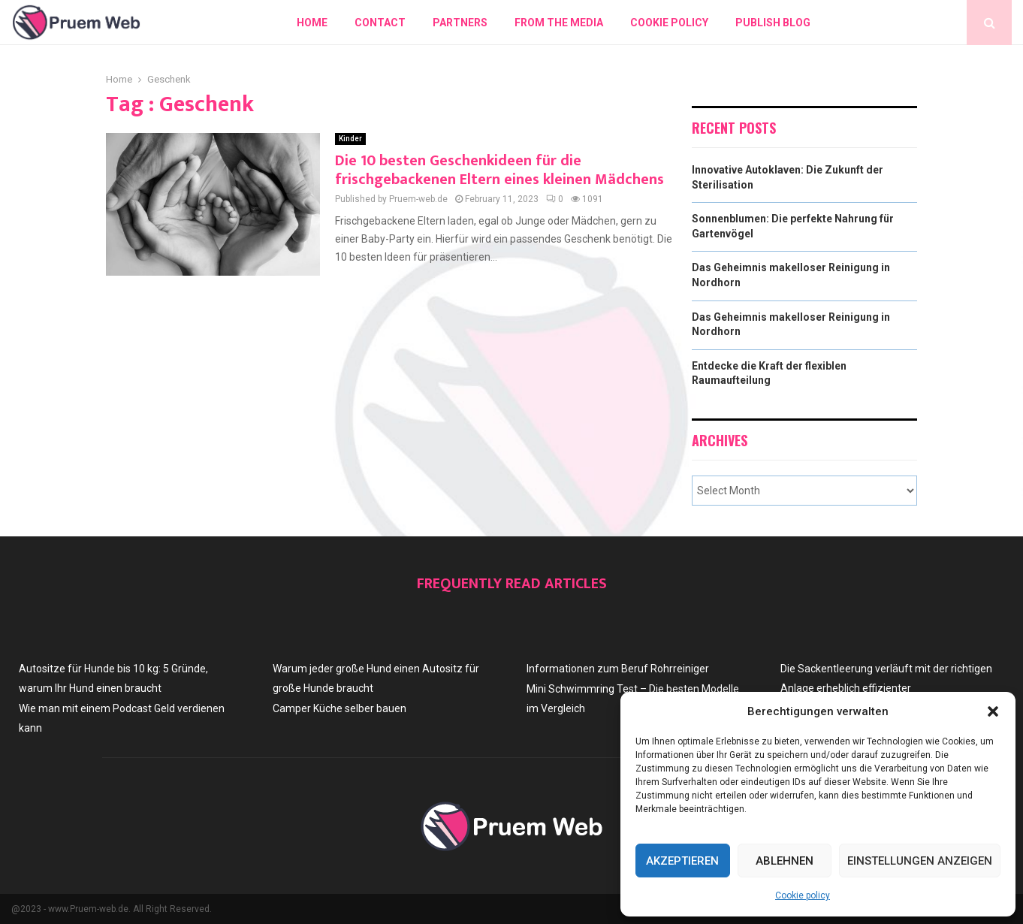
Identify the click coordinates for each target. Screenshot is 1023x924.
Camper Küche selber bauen (339, 708)
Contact (380, 23)
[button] (992, 711)
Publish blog (772, 23)
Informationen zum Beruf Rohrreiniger (618, 669)
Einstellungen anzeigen (919, 861)
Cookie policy (802, 895)
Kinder (350, 138)
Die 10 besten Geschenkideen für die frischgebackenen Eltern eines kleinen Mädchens (499, 170)
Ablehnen (784, 861)
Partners (460, 23)
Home (312, 23)
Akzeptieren (682, 861)
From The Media (559, 23)
